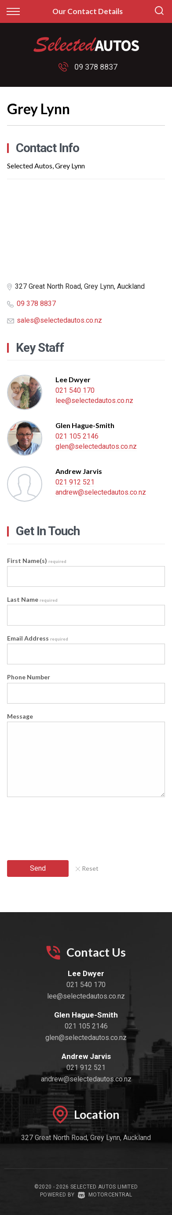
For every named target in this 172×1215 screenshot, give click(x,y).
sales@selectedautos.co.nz (59, 320)
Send (38, 868)
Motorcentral (105, 1195)
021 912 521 (75, 482)
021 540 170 (75, 390)
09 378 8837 (95, 66)
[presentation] (74, 825)
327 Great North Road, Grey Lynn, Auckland (86, 1137)
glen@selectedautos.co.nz (96, 446)
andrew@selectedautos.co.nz (100, 492)
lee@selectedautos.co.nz (94, 400)
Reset (87, 868)
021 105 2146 (77, 436)
